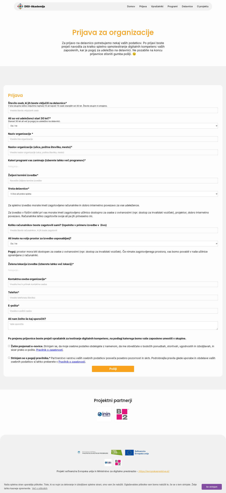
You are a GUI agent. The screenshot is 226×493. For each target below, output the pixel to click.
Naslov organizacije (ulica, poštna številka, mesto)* (40, 147)
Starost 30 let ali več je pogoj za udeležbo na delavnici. (34, 121)
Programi (173, 6)
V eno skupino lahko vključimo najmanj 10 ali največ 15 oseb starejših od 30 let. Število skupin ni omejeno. (57, 106)
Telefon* (13, 292)
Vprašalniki (157, 6)
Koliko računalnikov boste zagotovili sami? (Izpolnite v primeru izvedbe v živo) (57, 225)
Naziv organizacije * (20, 133)
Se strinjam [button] (211, 487)
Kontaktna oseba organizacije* (27, 279)
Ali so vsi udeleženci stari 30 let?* (29, 118)
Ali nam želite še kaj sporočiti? (27, 318)
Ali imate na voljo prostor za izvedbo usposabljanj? (39, 238)
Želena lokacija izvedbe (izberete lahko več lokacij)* (41, 264)
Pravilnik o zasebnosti (49, 349)
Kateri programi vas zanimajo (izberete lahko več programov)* (47, 160)
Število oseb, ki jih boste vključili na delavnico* (37, 103)
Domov (131, 6)
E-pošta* (13, 305)
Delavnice (187, 6)
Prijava (143, 6)
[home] (31, 7)
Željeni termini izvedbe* (23, 175)
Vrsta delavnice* (18, 188)
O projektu (203, 6)
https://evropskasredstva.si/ (153, 471)
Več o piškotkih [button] (39, 488)
